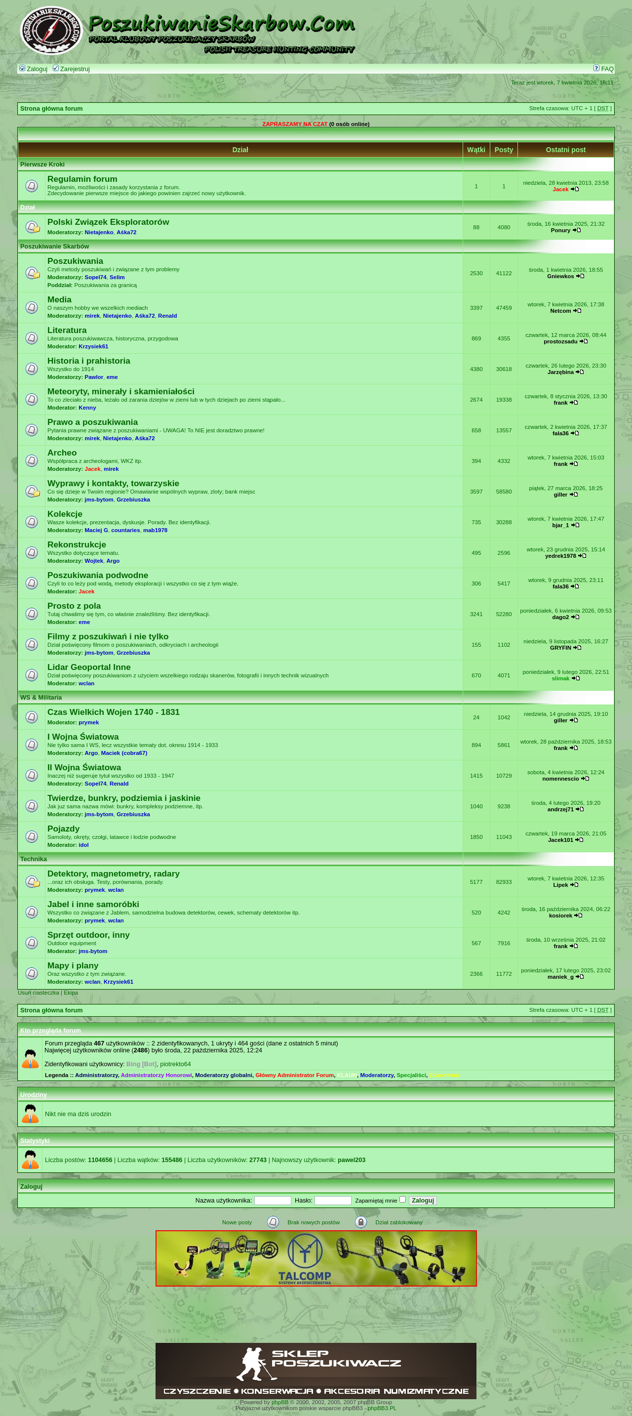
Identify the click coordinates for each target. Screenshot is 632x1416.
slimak (561, 678)
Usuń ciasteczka (38, 993)
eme (112, 377)
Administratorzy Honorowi (156, 1075)
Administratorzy (96, 1075)
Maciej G (96, 530)
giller (561, 495)
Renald (167, 316)
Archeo (62, 453)
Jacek (561, 189)
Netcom (560, 311)
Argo (112, 561)
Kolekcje (64, 514)
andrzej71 (561, 809)
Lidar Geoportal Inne (89, 667)
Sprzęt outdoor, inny (88, 935)
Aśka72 (126, 232)
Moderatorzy (377, 1075)
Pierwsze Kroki (42, 164)
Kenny (87, 408)
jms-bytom (99, 499)
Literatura (67, 330)
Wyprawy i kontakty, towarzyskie (113, 483)
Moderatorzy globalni (223, 1075)
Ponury (561, 230)
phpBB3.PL (382, 1408)
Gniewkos (560, 276)
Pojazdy (63, 828)
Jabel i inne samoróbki (93, 904)
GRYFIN (560, 648)
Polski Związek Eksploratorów (108, 222)
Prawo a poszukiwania (92, 422)
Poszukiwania (75, 261)
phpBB (280, 1402)
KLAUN (347, 1075)
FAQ (603, 69)
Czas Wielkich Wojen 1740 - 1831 (113, 712)
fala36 (561, 433)
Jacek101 (560, 840)
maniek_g (561, 977)
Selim (117, 277)
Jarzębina (561, 372)
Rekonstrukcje (76, 544)
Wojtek (94, 561)
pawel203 (351, 1160)
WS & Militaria (41, 697)
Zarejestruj (71, 69)
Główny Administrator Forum (294, 1075)
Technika (33, 859)
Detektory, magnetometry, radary (113, 873)
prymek (89, 722)
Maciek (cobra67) (124, 753)
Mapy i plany (73, 965)
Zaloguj (33, 69)
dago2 (561, 617)
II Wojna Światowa (84, 767)
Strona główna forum (51, 108)
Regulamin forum (82, 179)
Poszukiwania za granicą (105, 285)
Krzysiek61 (93, 346)
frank (560, 403)
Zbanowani (444, 1075)
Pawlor (94, 377)
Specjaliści (411, 1075)
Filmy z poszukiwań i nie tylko (108, 636)
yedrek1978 (560, 556)
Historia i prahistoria (88, 361)
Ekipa (71, 993)
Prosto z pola (74, 606)
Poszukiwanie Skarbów (54, 246)
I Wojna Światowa (83, 737)
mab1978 (155, 530)
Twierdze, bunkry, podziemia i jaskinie (123, 798)
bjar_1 (561, 525)
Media (59, 299)
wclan (86, 683)
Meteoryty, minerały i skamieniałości (121, 391)
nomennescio (560, 779)
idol (83, 845)
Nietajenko (99, 232)
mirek (92, 316)
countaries (125, 530)
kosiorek (560, 915)
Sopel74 (96, 277)
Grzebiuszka (133, 499)
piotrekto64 (175, 1064)
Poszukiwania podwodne (97, 575)
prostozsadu (560, 341)
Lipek (560, 885)
